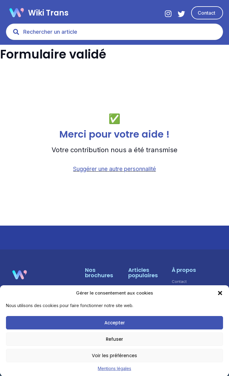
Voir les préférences (114, 355)
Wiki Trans (48, 12)
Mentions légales (114, 368)
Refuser (114, 339)
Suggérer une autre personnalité (114, 169)
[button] (220, 293)
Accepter (114, 323)
